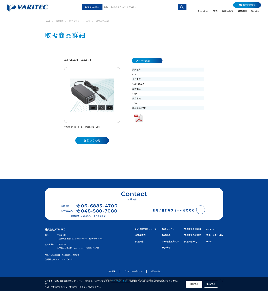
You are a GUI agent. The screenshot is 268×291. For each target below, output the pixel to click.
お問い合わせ (156, 271)
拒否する (211, 284)
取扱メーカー (168, 229)
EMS (215, 11)
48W (88, 21)
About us (203, 11)
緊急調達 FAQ (190, 241)
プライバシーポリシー (120, 280)
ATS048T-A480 (102, 21)
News (209, 241)
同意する (194, 284)
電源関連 (59, 21)
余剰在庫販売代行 (170, 241)
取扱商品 (166, 235)
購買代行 (166, 247)
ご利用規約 (111, 271)
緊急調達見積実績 (192, 229)
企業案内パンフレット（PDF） (59, 259)
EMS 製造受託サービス (146, 229)
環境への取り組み (214, 235)
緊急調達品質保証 (192, 235)
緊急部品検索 (92, 7)
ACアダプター (75, 21)
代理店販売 (227, 11)
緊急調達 (242, 11)
